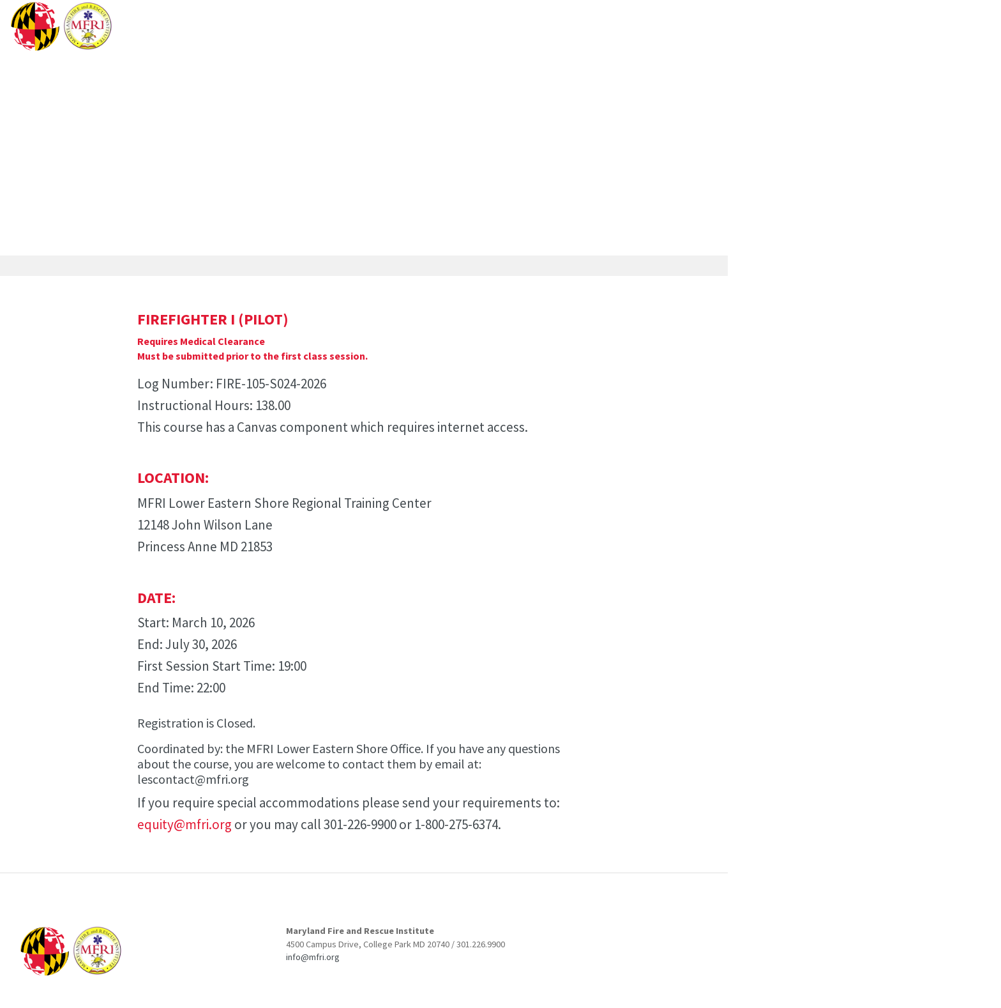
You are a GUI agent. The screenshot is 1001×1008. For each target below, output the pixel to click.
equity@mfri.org (184, 824)
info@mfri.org (313, 957)
